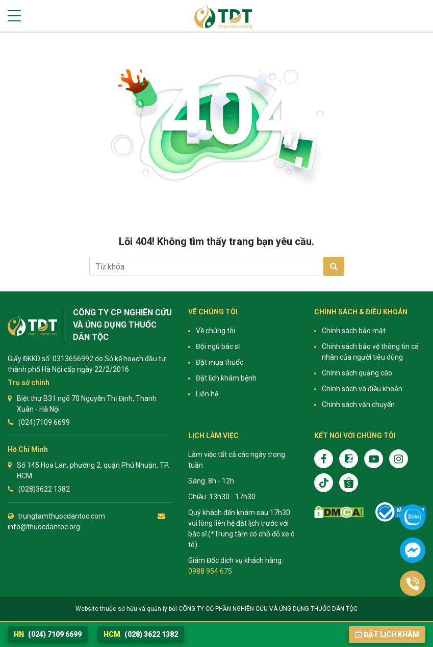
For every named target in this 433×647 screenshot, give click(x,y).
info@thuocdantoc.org (44, 527)
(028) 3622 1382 (141, 634)
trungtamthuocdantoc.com (61, 516)
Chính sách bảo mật (354, 331)
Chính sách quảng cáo (357, 373)
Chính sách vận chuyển (358, 404)
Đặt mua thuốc (219, 362)
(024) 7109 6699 (48, 634)
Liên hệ (207, 394)
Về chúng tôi (215, 331)
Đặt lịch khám (387, 634)
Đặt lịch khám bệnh (226, 378)
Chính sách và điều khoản (362, 389)
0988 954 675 (210, 571)
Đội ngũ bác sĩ (218, 346)
